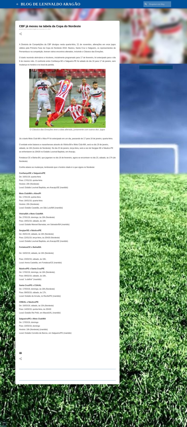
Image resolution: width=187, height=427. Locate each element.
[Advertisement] (67, 404)
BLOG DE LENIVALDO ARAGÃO (50, 4)
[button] (20, 34)
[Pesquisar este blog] (158, 4)
